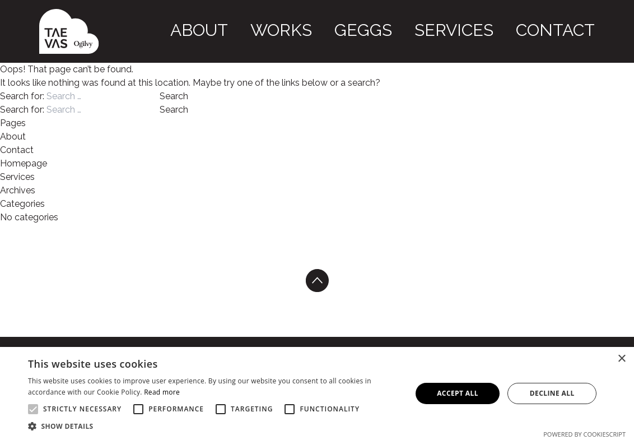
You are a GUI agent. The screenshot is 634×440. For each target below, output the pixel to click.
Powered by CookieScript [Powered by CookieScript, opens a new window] (584, 434)
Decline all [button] (552, 393)
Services (506, 29)
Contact (573, 29)
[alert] (317, 393)
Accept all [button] (457, 393)
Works (391, 29)
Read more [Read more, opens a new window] (162, 392)
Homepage (23, 163)
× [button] (621, 359)
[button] (214, 426)
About (336, 29)
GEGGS (447, 29)
